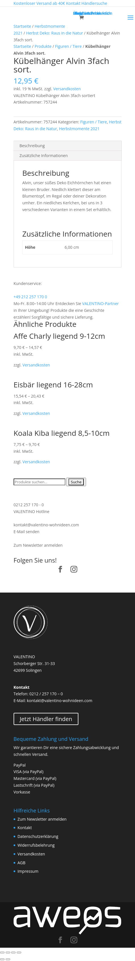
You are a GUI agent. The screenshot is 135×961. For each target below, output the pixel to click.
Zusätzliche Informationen (44, 155)
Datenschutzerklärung (38, 836)
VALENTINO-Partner (100, 303)
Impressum (28, 871)
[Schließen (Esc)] (2, 952)
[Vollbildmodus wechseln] (13, 952)
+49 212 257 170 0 (30, 296)
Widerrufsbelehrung (36, 845)
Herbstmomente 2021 (79, 128)
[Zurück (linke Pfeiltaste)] (2, 959)
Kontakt (25, 827)
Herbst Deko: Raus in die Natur (54, 33)
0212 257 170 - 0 (29, 504)
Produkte (43, 46)
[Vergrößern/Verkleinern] (19, 952)
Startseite (22, 26)
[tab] (67, 146)
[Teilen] (8, 952)
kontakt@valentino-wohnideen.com (46, 524)
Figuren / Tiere (68, 46)
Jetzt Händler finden (46, 719)
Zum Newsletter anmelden (38, 545)
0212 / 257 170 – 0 (46, 693)
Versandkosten (67, 88)
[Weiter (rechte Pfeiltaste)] (8, 959)
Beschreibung (32, 145)
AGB (21, 862)
